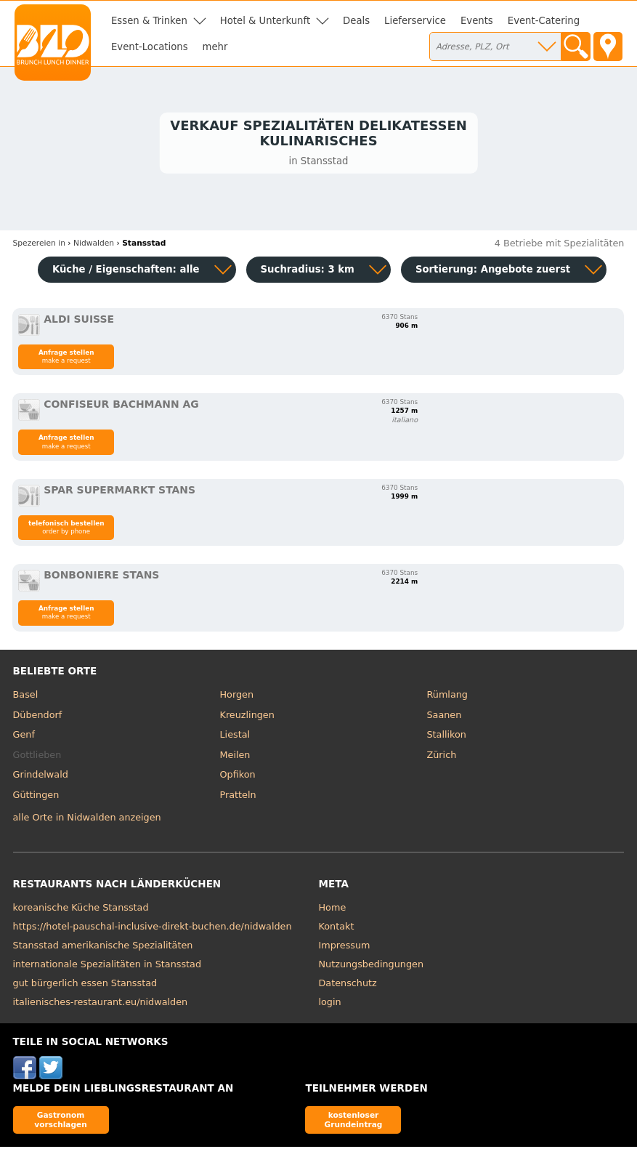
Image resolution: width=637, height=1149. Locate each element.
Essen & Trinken (149, 20)
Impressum (344, 947)
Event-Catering (544, 20)
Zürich (441, 756)
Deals (356, 20)
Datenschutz (348, 985)
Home (332, 909)
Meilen (235, 756)
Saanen (443, 716)
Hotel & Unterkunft (265, 20)
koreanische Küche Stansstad (81, 909)
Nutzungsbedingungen (371, 966)
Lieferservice (415, 20)
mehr (215, 46)
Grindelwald (40, 776)
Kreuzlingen (247, 716)
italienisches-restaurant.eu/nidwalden (100, 1004)
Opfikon (238, 776)
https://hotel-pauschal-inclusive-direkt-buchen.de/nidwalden (152, 928)
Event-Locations (149, 46)
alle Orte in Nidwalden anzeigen (87, 819)
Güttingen (36, 796)
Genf (24, 736)
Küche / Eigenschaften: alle (126, 271)
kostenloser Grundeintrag (354, 1122)
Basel (25, 696)
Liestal (235, 736)
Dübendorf (37, 716)
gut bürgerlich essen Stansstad (85, 985)
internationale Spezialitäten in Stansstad (107, 966)
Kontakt (336, 928)
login (330, 1004)
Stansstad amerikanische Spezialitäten (103, 947)
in (39, 245)
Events (476, 20)
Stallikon (446, 736)
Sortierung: (492, 271)
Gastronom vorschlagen (60, 1122)
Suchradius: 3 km (307, 271)
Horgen (237, 696)
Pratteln (238, 796)
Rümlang (446, 696)
